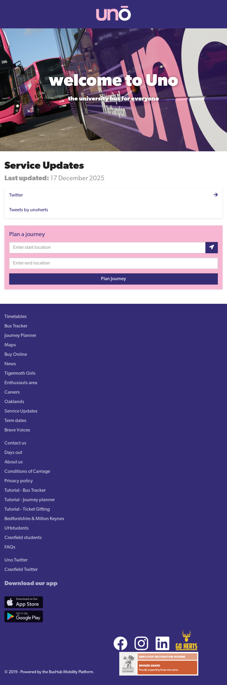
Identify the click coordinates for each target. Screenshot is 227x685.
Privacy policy (18, 481)
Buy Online (15, 354)
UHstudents (16, 528)
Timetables (15, 316)
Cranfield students (23, 537)
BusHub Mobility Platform (71, 672)
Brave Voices (17, 430)
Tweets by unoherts (28, 210)
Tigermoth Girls (20, 373)
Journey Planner (20, 335)
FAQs (9, 547)
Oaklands (14, 402)
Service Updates (21, 411)
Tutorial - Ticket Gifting (27, 509)
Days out (13, 452)
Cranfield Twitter (21, 569)
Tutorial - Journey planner (29, 500)
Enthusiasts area (20, 383)
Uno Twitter (16, 560)
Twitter (16, 195)
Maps (10, 345)
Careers (12, 392)
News (10, 364)
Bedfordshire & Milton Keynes (34, 519)
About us (13, 462)
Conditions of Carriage (27, 471)
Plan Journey (113, 279)
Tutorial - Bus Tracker (25, 490)
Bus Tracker (15, 326)
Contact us (15, 443)
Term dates (15, 420)
